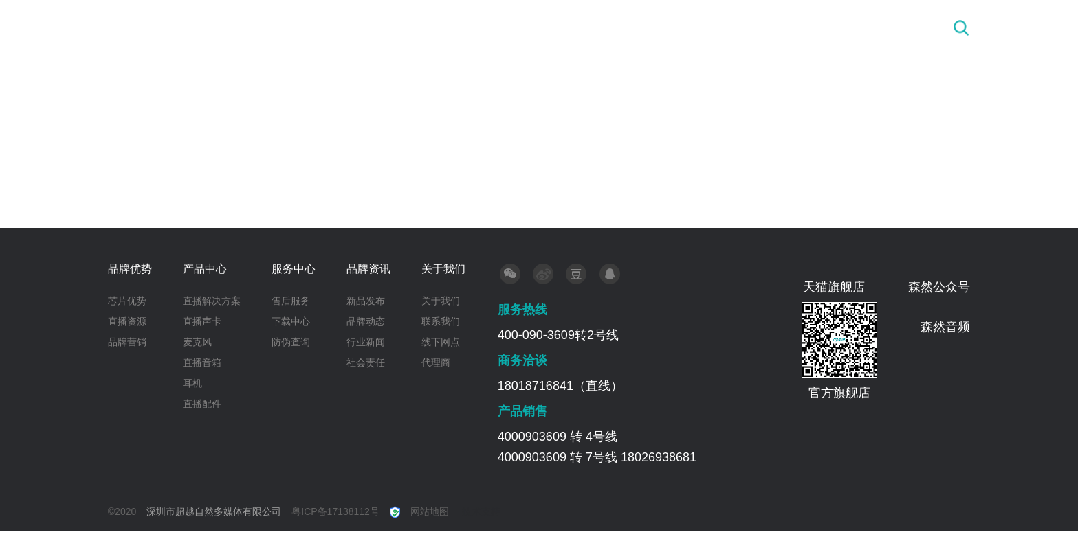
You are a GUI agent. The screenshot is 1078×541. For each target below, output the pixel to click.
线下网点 (440, 341)
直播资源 (127, 321)
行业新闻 (365, 341)
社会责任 (365, 362)
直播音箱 (202, 362)
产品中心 (608, 27)
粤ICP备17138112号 (336, 511)
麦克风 (197, 341)
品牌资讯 (786, 27)
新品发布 (365, 300)
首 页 (441, 27)
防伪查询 (291, 341)
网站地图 (429, 511)
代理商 (435, 362)
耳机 (192, 383)
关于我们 (875, 27)
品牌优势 (519, 27)
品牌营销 (127, 341)
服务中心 (698, 27)
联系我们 (440, 321)
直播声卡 (202, 321)
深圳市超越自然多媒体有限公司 (213, 511)
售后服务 (291, 300)
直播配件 (202, 403)
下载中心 (291, 321)
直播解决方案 (212, 300)
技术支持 (481, 511)
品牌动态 (365, 321)
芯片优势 (127, 300)
